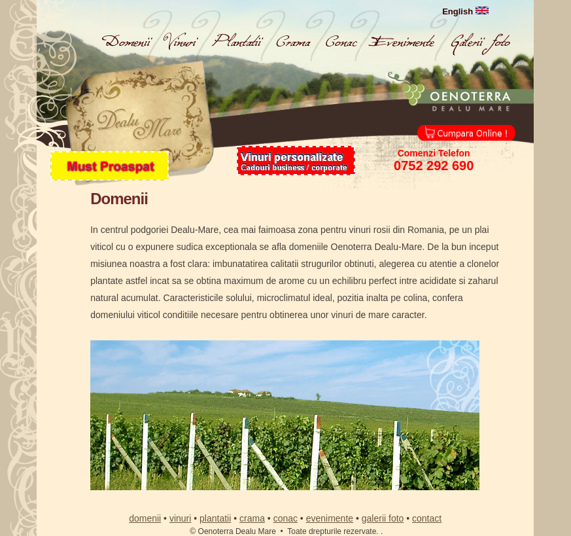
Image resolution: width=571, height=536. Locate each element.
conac (285, 518)
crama (252, 518)
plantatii (215, 518)
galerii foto (383, 518)
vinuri (180, 518)
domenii (145, 518)
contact (426, 518)
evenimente (329, 518)
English (465, 11)
